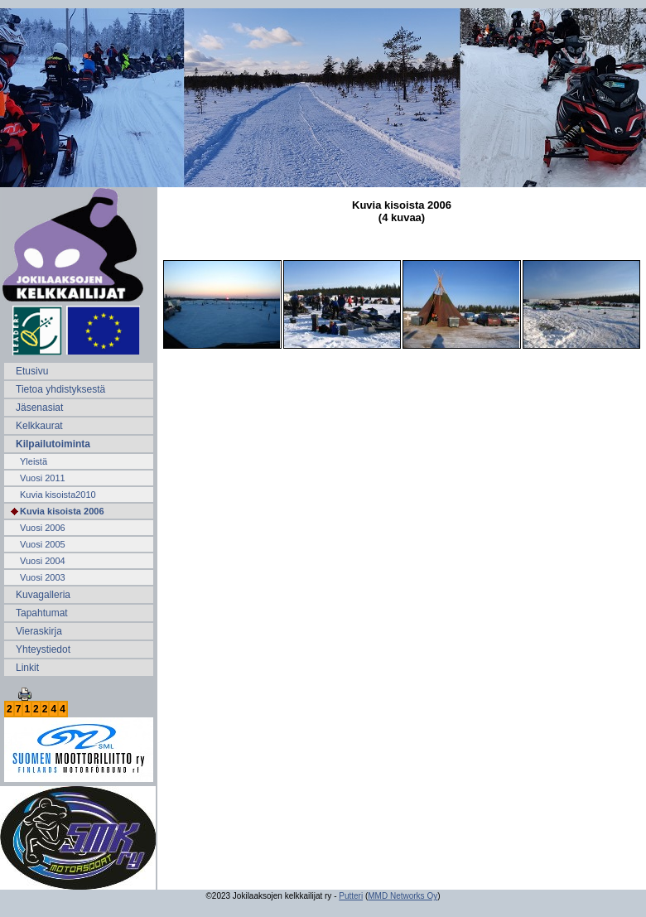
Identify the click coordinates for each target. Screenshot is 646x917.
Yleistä (33, 461)
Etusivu (32, 371)
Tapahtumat (42, 613)
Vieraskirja (39, 631)
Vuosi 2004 (42, 561)
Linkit (27, 667)
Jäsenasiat (39, 407)
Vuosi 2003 (42, 577)
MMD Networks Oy (402, 895)
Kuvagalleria (43, 595)
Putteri (351, 895)
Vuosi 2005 (42, 544)
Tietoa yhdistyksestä (60, 389)
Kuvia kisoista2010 (58, 495)
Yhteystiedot (43, 649)
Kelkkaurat (39, 426)
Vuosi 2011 (42, 478)
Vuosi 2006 (42, 528)
